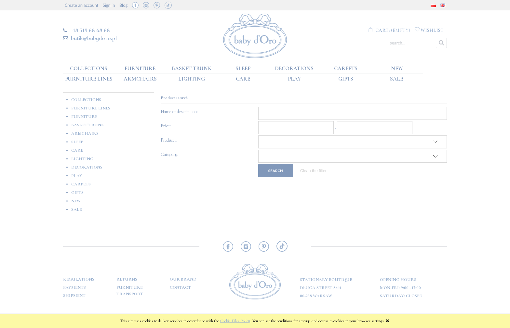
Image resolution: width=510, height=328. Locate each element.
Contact (180, 287)
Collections (86, 99)
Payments (74, 287)
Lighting (82, 158)
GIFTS (77, 192)
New (76, 201)
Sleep (77, 142)
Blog (123, 5)
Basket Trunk (87, 125)
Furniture (84, 116)
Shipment (74, 295)
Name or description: (179, 111)
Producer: (169, 140)
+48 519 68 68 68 (90, 30)
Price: (166, 126)
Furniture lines (90, 108)
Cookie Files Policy (235, 320)
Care (77, 150)
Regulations (78, 279)
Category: (169, 154)
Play (76, 175)
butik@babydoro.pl (94, 38)
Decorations (86, 167)
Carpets (81, 184)
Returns (126, 279)
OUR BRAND (183, 279)
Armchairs (85, 133)
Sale (76, 209)
